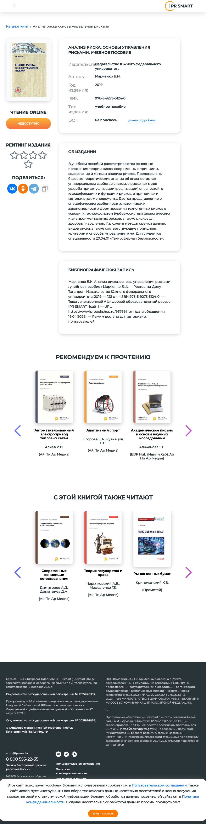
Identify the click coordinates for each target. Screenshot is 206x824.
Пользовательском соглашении (159, 785)
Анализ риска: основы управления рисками (71, 26)
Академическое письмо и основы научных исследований (152, 434)
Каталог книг (17, 26)
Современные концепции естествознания (54, 575)
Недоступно (28, 123)
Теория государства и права (103, 573)
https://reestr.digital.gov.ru (138, 729)
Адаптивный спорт (103, 430)
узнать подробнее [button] (141, 120)
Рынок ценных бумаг (152, 574)
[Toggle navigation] (15, 6)
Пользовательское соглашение (78, 763)
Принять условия (103, 813)
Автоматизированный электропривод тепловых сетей (54, 434)
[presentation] (17, 430)
